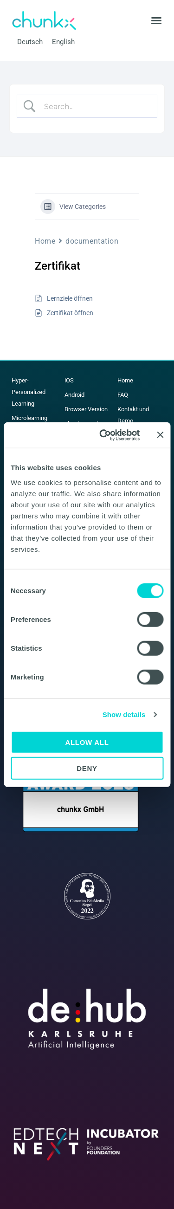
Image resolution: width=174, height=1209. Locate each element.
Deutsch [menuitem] (30, 42)
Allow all (87, 742)
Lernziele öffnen (70, 298)
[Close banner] (160, 435)
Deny (87, 768)
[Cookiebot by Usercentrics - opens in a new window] (104, 435)
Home (45, 241)
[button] (156, 20)
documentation (91, 241)
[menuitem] (30, 42)
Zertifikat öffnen (70, 313)
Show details (124, 714)
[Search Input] (94, 106)
